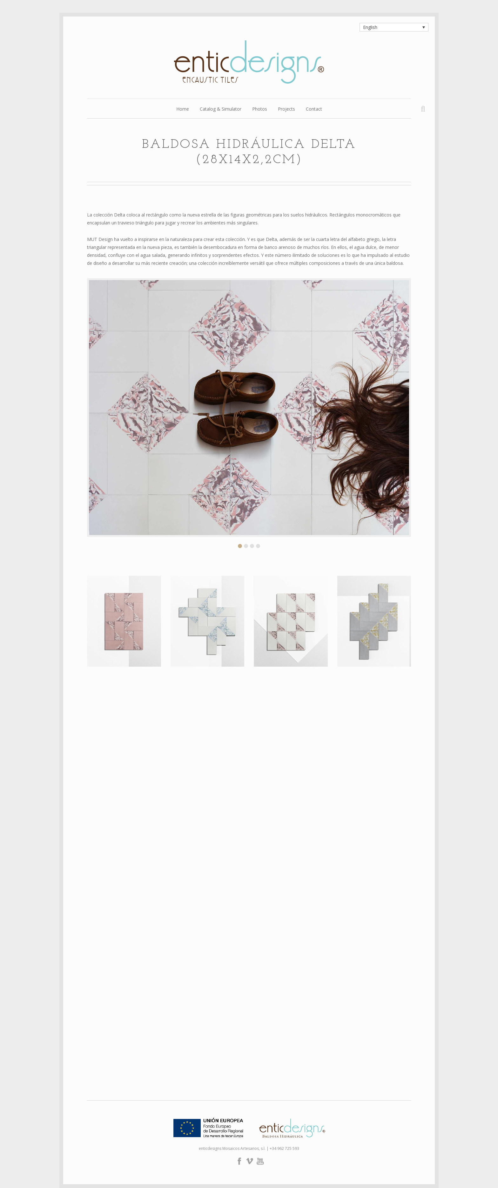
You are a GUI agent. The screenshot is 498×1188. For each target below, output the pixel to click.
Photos (259, 109)
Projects (286, 109)
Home (182, 109)
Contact (314, 109)
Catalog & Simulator (220, 109)
